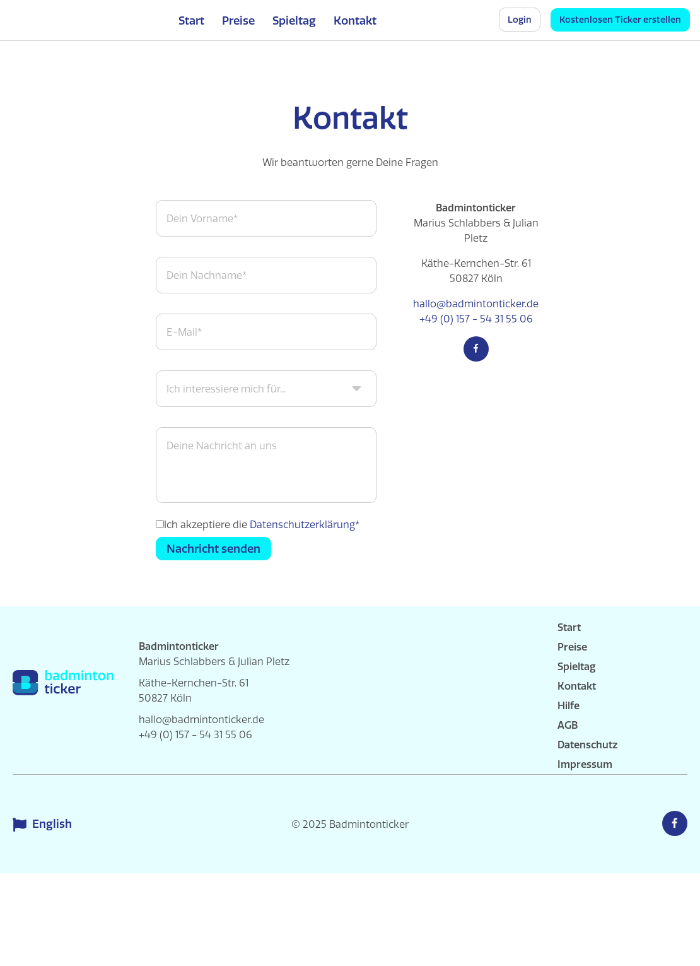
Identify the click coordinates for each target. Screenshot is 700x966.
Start (191, 20)
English (43, 824)
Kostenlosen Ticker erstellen (620, 19)
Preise (238, 20)
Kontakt (355, 20)
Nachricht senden (213, 548)
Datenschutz (587, 744)
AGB (567, 725)
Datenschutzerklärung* (304, 524)
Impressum (584, 764)
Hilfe (568, 705)
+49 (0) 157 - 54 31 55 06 (476, 318)
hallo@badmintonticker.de (476, 303)
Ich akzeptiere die (261, 524)
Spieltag (294, 20)
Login (520, 19)
